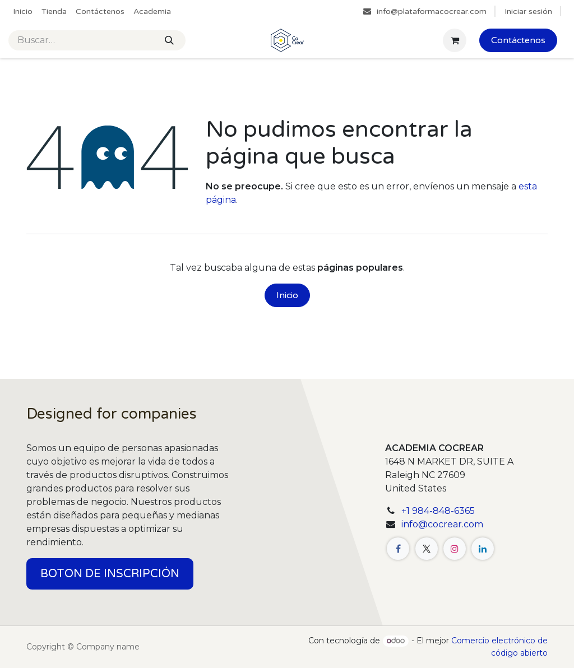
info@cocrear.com (442, 524)
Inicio (287, 295)
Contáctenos (518, 40)
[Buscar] (169, 40)
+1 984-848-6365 (438, 510)
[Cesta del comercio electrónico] (454, 40)
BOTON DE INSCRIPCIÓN (109, 574)
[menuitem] (22, 11)
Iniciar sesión (528, 11)
